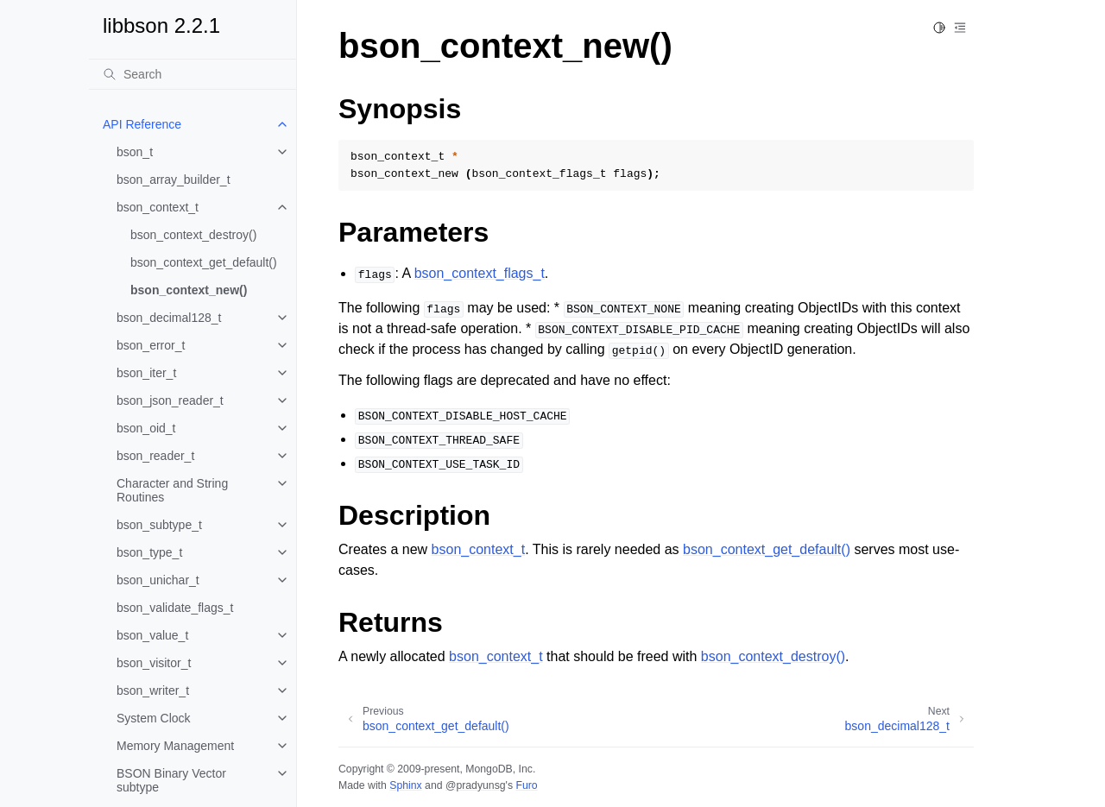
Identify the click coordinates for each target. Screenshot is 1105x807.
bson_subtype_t (159, 525)
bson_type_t (149, 552)
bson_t (135, 152)
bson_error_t (151, 345)
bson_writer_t (153, 690)
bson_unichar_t (158, 580)
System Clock (154, 718)
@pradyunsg (475, 785)
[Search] (192, 74)
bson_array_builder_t (173, 179)
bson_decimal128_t (169, 318)
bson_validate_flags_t (175, 608)
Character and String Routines (172, 490)
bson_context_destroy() (193, 235)
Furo (526, 785)
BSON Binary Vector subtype (171, 780)
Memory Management (175, 746)
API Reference (142, 124)
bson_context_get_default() (203, 262)
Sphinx (405, 785)
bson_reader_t (155, 456)
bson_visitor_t (154, 663)
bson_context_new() (188, 290)
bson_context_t (158, 207)
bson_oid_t (146, 428)
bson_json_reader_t (170, 400)
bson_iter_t (146, 373)
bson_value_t (152, 635)
